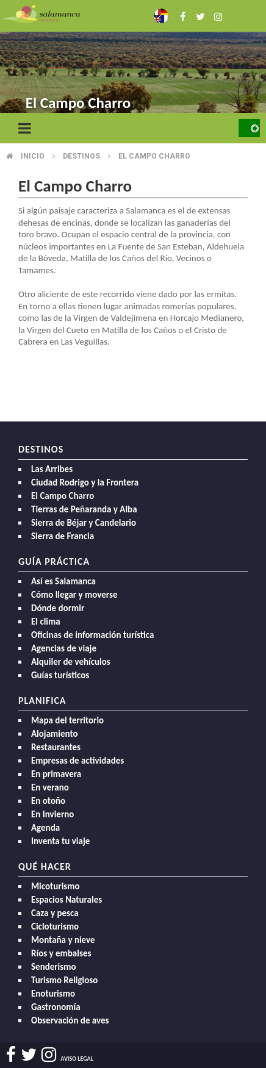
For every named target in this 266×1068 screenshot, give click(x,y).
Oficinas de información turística (92, 634)
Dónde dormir (57, 608)
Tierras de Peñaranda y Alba (84, 509)
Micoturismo (55, 886)
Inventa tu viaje (60, 841)
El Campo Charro (62, 495)
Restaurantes (56, 747)
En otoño (48, 800)
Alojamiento (54, 733)
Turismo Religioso (64, 980)
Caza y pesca (55, 913)
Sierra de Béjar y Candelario (83, 522)
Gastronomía (56, 1007)
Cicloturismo (55, 926)
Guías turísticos (60, 675)
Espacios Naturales (66, 899)
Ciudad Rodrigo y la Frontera (84, 482)
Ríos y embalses (61, 953)
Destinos (81, 156)
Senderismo (53, 966)
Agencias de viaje (63, 648)
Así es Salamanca (63, 581)
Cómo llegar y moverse (74, 594)
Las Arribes (52, 469)
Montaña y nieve (63, 939)
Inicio (33, 156)
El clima (45, 621)
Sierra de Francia (62, 536)
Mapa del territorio (67, 720)
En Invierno (52, 814)
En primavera (56, 774)
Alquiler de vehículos (70, 661)
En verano (50, 787)
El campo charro (154, 156)
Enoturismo (53, 993)
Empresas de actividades (77, 760)
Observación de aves (70, 1020)
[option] (133, 61)
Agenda (45, 827)
